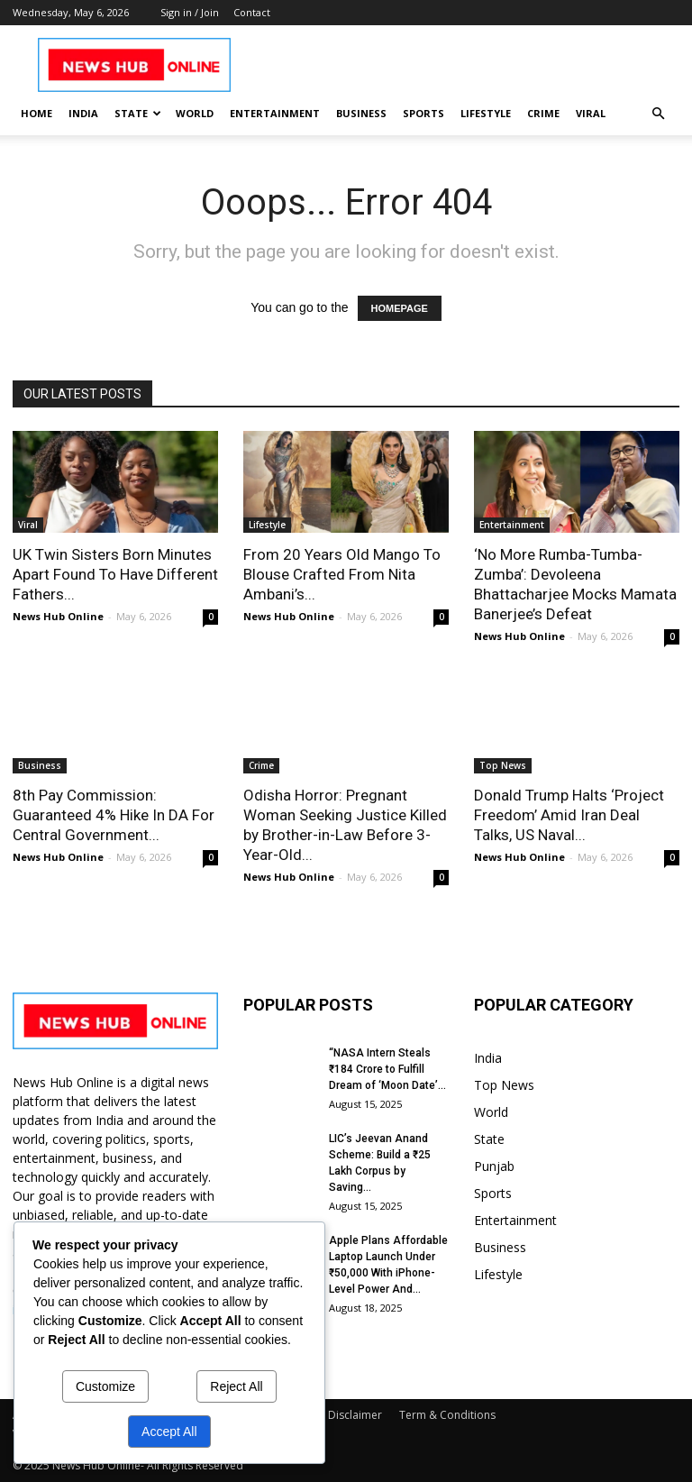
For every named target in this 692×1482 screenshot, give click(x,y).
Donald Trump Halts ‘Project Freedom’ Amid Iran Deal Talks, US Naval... (569, 815)
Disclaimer (355, 1415)
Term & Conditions (447, 1415)
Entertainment (275, 113)
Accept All (168, 1431)
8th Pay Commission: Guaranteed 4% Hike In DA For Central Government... (113, 815)
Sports (423, 113)
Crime (543, 113)
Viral (591, 113)
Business (361, 113)
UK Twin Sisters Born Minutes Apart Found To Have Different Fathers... (115, 574)
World (195, 113)
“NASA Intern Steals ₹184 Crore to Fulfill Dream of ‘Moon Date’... (387, 1069)
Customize (105, 1386)
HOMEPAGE (399, 308)
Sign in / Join (189, 12)
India (83, 113)
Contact (251, 12)
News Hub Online (58, 616)
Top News (502, 765)
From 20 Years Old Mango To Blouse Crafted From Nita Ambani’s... (342, 574)
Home (36, 113)
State (137, 113)
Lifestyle (485, 113)
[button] (657, 114)
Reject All (236, 1386)
